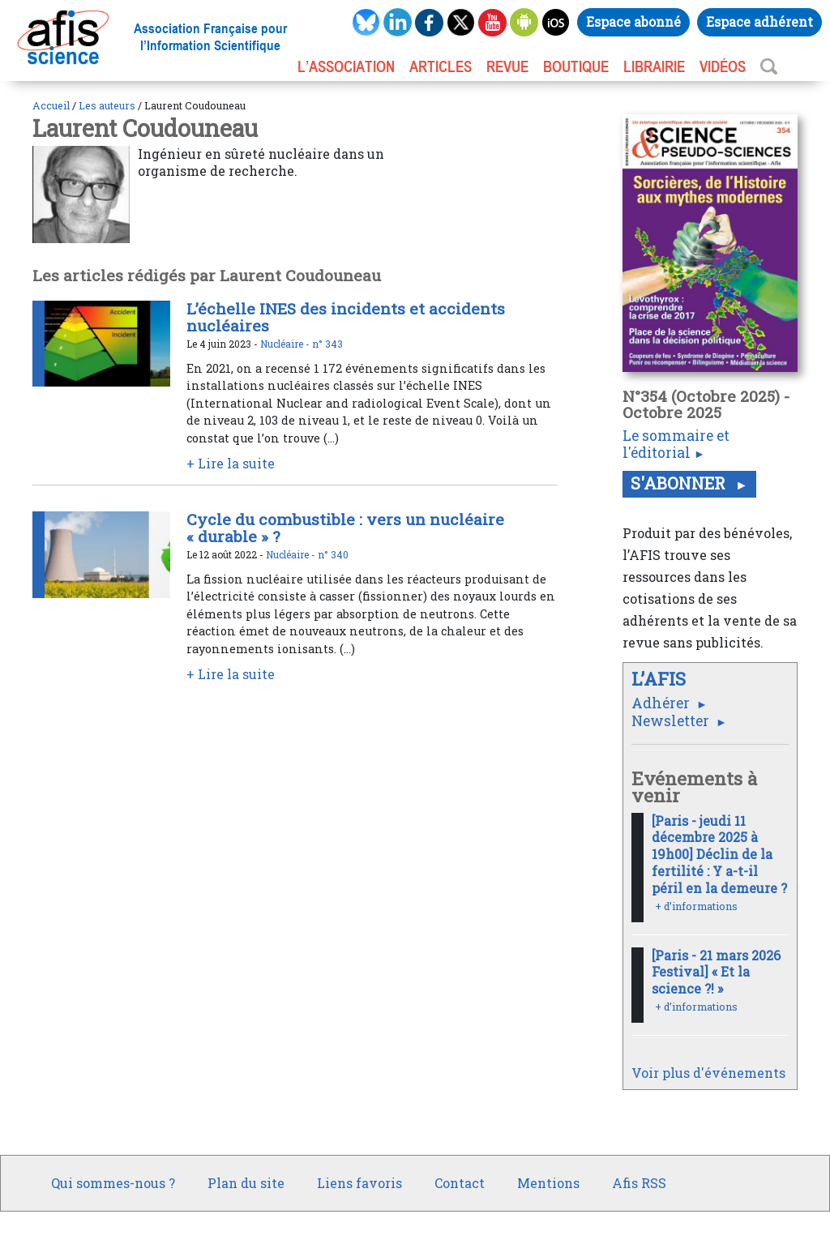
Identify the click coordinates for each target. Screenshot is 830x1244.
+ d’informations (696, 906)
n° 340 (333, 554)
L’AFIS (661, 678)
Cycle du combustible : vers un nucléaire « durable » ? (345, 527)
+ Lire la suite (230, 463)
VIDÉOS (723, 66)
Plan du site (246, 1182)
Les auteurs (107, 105)
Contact (459, 1182)
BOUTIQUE (576, 66)
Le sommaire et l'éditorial (675, 444)
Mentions (548, 1182)
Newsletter (671, 721)
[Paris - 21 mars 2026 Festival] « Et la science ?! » (716, 972)
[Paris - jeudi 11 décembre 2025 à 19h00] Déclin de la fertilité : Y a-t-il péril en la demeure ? (719, 854)
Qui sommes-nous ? (113, 1182)
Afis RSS (639, 1182)
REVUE (507, 66)
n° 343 (327, 343)
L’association (346, 66)
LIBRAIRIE (654, 66)
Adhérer (662, 703)
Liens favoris (359, 1182)
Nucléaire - (286, 343)
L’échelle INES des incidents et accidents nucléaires (345, 317)
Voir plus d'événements (708, 1072)
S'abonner (680, 483)
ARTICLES (440, 66)
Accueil (51, 105)
